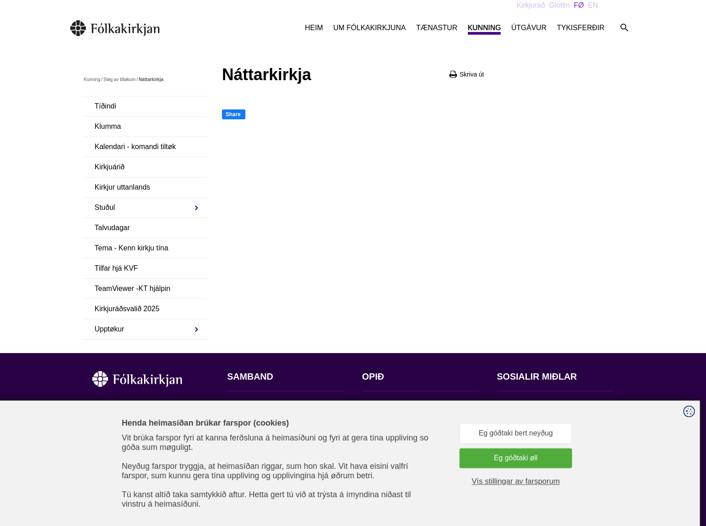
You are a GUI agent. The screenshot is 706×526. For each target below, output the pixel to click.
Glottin (559, 5)
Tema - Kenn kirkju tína (131, 248)
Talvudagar (112, 227)
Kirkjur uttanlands (122, 187)
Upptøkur (109, 329)
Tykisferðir (581, 28)
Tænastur (436, 28)
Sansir (606, 481)
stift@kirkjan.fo (251, 466)
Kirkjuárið (110, 167)
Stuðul (105, 207)
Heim (314, 28)
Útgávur (528, 28)
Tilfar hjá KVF (116, 268)
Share (233, 114)
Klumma (108, 126)
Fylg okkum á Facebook (535, 404)
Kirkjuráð (530, 5)
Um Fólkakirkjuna (369, 28)
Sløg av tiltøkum (119, 79)
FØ (579, 5)
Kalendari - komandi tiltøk (135, 146)
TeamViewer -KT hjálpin (132, 288)
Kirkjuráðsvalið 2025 (127, 309)
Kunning (484, 28)
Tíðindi (105, 106)
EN (593, 5)
